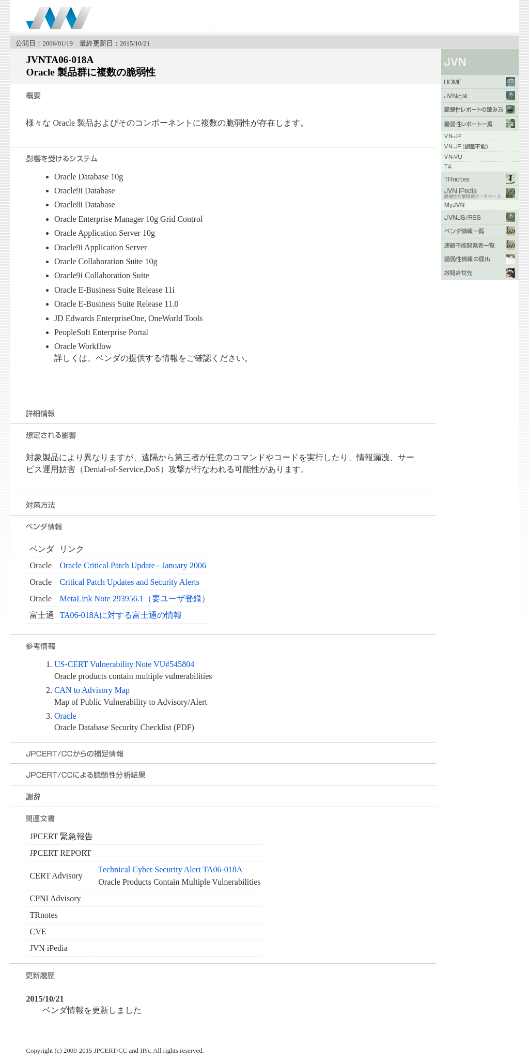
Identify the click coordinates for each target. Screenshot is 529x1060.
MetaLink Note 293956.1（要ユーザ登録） (134, 598)
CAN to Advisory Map (92, 690)
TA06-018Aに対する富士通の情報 (120, 615)
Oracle (65, 715)
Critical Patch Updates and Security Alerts (129, 582)
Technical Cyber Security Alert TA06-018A (170, 869)
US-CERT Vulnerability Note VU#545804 (124, 664)
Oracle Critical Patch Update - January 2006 (132, 565)
